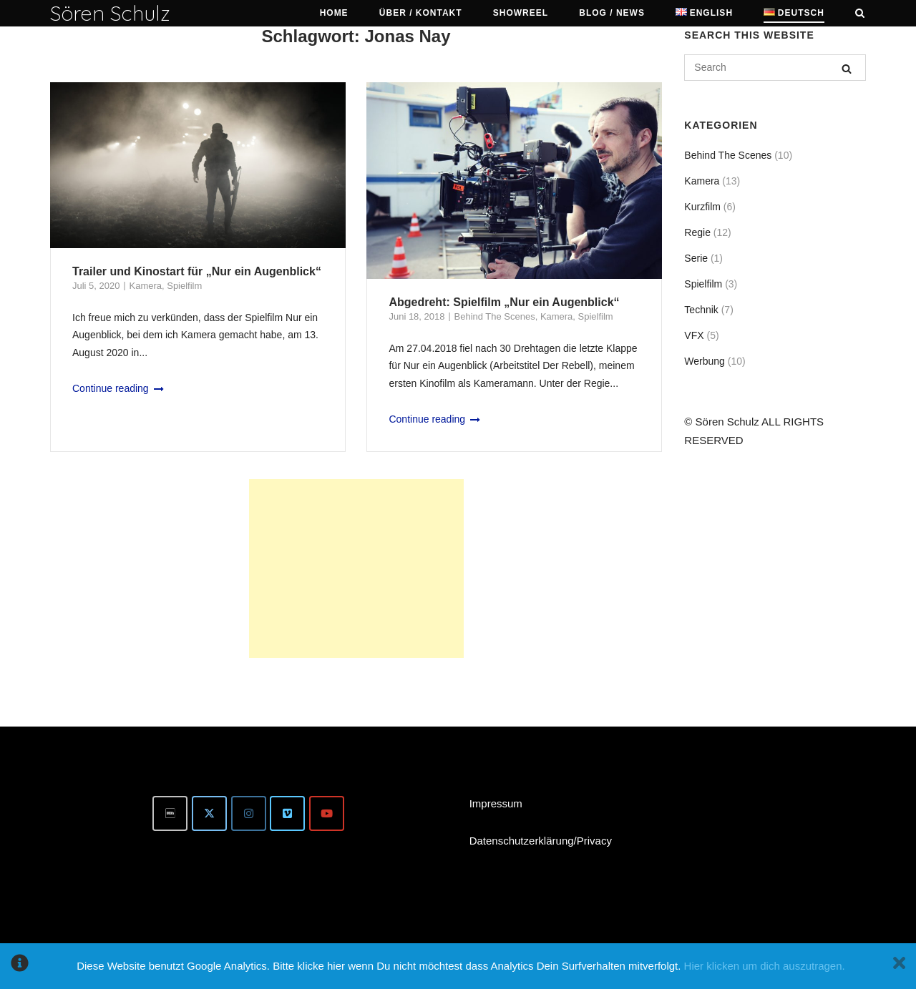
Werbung (704, 361)
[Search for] (775, 67)
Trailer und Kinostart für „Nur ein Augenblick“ (196, 271)
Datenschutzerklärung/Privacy (540, 841)
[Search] (846, 68)
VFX (693, 335)
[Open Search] (860, 14)
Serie (696, 258)
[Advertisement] (356, 568)
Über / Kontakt (420, 13)
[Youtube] (326, 813)
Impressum (495, 803)
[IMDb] (169, 813)
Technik (701, 309)
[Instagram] (248, 813)
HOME (334, 13)
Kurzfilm (702, 206)
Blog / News (612, 13)
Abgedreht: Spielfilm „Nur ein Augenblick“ (504, 302)
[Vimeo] (287, 813)
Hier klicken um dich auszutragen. (764, 966)
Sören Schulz (110, 13)
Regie (697, 232)
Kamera (146, 285)
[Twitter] (209, 813)
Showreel (520, 13)
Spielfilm (184, 285)
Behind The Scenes (494, 316)
